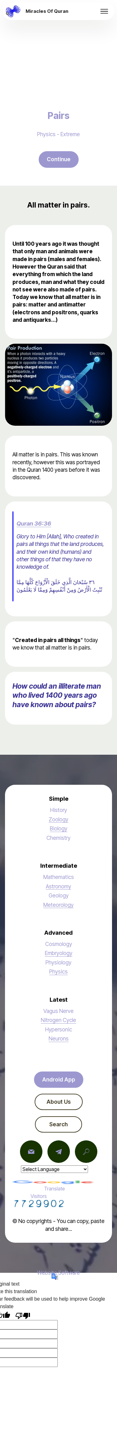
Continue (59, 159)
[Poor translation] (23, 1315)
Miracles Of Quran (47, 11)
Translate (54, 1186)
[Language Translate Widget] (54, 1169)
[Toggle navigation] (104, 11)
